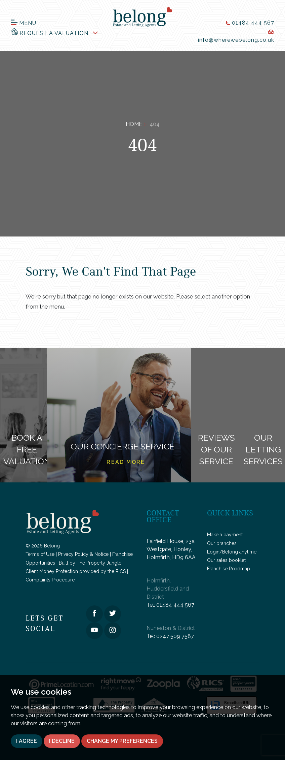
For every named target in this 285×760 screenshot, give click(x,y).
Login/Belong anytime (231, 552)
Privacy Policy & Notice (83, 554)
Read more (126, 462)
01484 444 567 (175, 605)
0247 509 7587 (175, 636)
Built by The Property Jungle (90, 563)
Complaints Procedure (50, 579)
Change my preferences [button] (122, 741)
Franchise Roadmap (228, 568)
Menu (23, 23)
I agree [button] (26, 741)
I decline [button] (62, 741)
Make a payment (225, 534)
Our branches (222, 543)
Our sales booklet (226, 560)
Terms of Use (40, 554)
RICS (121, 571)
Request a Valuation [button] (49, 32)
